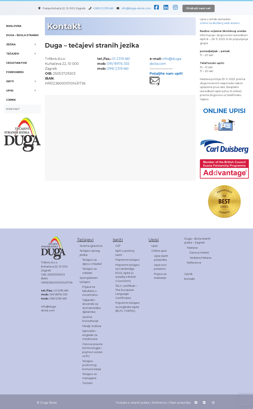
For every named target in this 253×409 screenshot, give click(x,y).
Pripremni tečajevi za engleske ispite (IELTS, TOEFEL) (127, 306)
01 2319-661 (121, 59)
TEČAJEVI (23, 53)
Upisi (154, 245)
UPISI (23, 90)
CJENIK (11, 99)
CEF (118, 245)
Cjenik (188, 273)
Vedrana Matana (200, 257)
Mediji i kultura (91, 326)
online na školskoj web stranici (220, 23)
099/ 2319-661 (118, 69)
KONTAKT (13, 109)
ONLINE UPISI (224, 111)
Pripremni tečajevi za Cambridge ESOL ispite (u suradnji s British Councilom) (127, 272)
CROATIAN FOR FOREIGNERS (16, 67)
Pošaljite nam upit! (166, 73)
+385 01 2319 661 (104, 8)
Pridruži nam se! (199, 8)
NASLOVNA (13, 25)
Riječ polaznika (180, 402)
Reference (194, 262)
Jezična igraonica (91, 245)
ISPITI (23, 81)
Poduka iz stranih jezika (132, 402)
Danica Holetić (199, 252)
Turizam (87, 383)
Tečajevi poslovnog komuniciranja (91, 365)
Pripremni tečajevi (127, 259)
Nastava (192, 247)
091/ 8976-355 (118, 64)
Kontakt (189, 278)
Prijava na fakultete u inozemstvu (90, 290)
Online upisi (159, 250)
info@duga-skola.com (136, 8)
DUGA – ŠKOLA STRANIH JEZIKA (23, 41)
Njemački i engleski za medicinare (90, 334)
